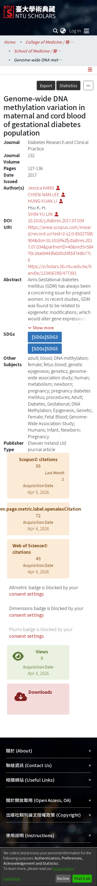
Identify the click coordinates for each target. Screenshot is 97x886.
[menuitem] (63, 31)
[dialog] (48, 867)
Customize (11, 878)
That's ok (82, 878)
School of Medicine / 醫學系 (39, 51)
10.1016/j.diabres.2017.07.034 (56, 220)
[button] (41, 327)
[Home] (29, 10)
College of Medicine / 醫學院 (50, 42)
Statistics (68, 85)
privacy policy (63, 868)
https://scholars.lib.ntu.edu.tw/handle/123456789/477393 (60, 269)
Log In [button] (75, 31)
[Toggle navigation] (86, 30)
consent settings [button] (26, 594)
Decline (63, 878)
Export (46, 85)
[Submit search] (55, 31)
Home (9, 42)
